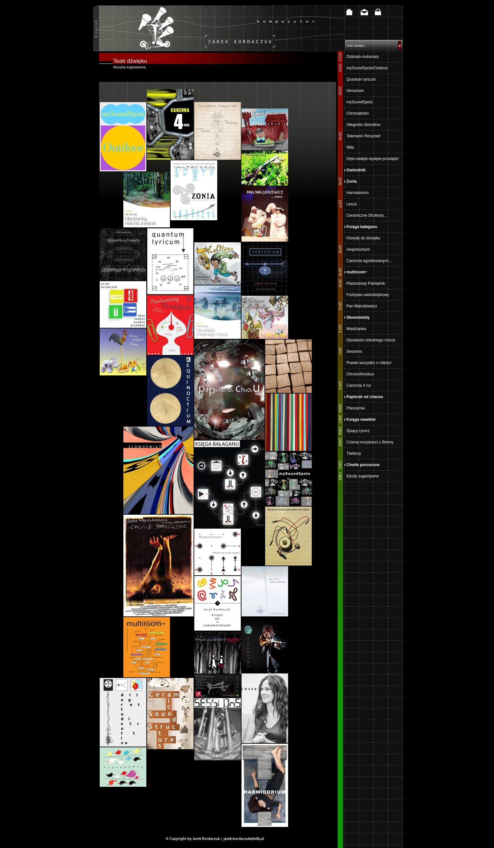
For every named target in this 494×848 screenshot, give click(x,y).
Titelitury (353, 453)
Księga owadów (361, 419)
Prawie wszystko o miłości (368, 363)
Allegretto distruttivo (363, 124)
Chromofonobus (360, 374)
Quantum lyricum (361, 79)
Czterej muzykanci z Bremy (369, 442)
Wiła (350, 147)
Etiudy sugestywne (362, 476)
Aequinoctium (358, 249)
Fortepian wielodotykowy (367, 294)
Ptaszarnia (355, 408)
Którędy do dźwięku (363, 238)
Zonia (351, 181)
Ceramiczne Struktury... (366, 215)
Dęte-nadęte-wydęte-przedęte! (372, 158)
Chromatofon (357, 113)
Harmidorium (357, 192)
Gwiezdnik (355, 170)
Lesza (351, 204)
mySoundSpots (359, 102)
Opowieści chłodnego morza (370, 340)
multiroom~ (357, 272)
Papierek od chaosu (364, 397)
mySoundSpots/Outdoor (367, 68)
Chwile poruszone (363, 465)
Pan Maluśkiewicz (361, 306)
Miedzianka (356, 329)
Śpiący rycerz (358, 431)
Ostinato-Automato (362, 56)
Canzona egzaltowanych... (369, 260)
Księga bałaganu (361, 226)
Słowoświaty (358, 317)
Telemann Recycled (363, 136)
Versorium (355, 90)
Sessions (354, 351)
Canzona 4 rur (358, 385)
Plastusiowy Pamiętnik (365, 283)
